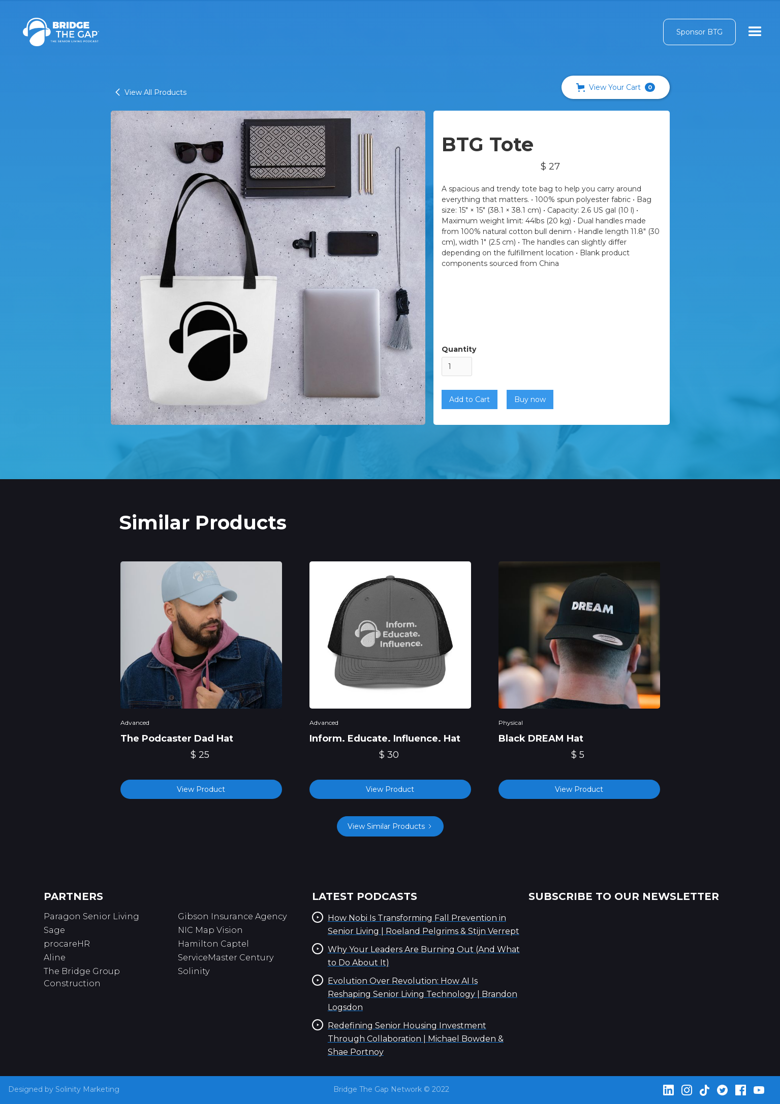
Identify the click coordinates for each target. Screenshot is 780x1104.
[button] (615, 87)
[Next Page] (390, 826)
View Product (201, 789)
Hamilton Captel (213, 944)
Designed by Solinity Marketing (63, 1089)
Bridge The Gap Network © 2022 (391, 1089)
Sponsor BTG (699, 32)
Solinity (193, 971)
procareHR (67, 944)
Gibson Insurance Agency (232, 916)
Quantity (459, 349)
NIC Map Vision (210, 930)
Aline (55, 957)
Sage (54, 930)
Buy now (530, 399)
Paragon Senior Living (91, 916)
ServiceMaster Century (225, 957)
